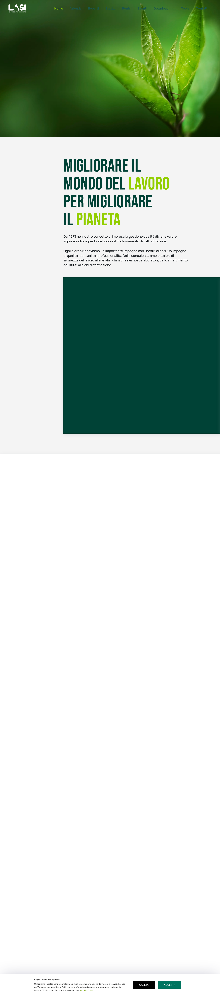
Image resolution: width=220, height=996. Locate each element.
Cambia (144, 984)
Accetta (169, 984)
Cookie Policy (86, 990)
